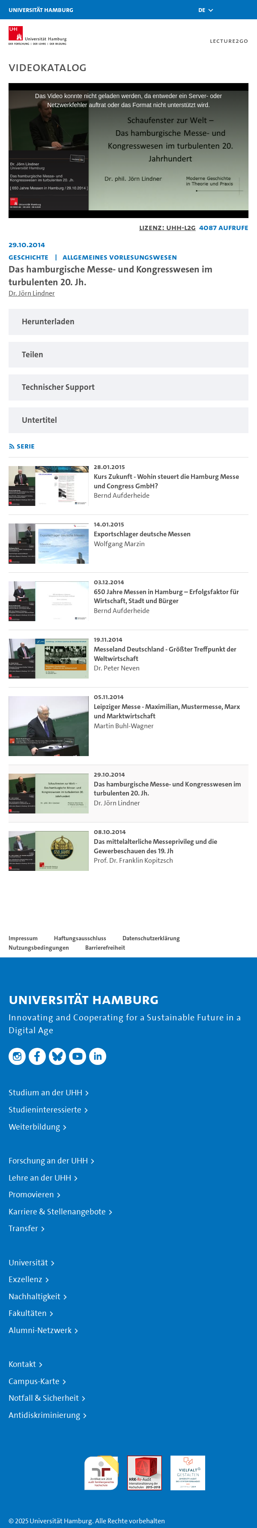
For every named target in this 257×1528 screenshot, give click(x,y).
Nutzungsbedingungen (39, 947)
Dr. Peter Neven (117, 668)
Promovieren (31, 1194)
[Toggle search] (225, 9)
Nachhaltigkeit (34, 1296)
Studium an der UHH (45, 1092)
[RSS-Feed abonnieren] (12, 446)
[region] (128, 322)
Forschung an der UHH (48, 1160)
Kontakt (22, 1364)
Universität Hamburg (41, 9)
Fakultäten (28, 1313)
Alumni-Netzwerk (40, 1330)
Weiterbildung (34, 1127)
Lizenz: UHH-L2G (167, 227)
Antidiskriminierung (44, 1415)
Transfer (23, 1228)
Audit (135, 1460)
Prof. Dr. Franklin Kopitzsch (133, 860)
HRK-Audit (185, 1460)
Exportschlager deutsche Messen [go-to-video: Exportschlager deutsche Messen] (142, 533)
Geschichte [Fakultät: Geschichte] (28, 256)
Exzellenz (25, 1279)
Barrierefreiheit (105, 947)
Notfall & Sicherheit (44, 1398)
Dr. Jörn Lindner (32, 293)
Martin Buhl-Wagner (124, 725)
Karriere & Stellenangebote (57, 1211)
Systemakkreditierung (231, 1460)
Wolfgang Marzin (119, 543)
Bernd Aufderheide (121, 495)
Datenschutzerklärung (151, 938)
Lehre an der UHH (40, 1178)
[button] (201, 10)
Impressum (23, 938)
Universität (28, 1262)
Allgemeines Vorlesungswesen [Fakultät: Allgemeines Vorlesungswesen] (120, 256)
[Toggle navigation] (246, 9)
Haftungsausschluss (80, 938)
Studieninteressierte (45, 1109)
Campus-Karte (34, 1381)
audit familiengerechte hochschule (101, 1471)
